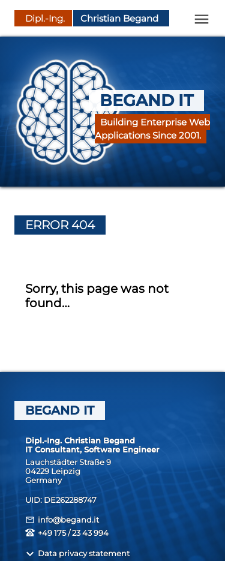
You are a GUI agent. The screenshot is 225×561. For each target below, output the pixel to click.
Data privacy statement (77, 554)
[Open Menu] (202, 18)
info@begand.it (62, 519)
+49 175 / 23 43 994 (67, 533)
